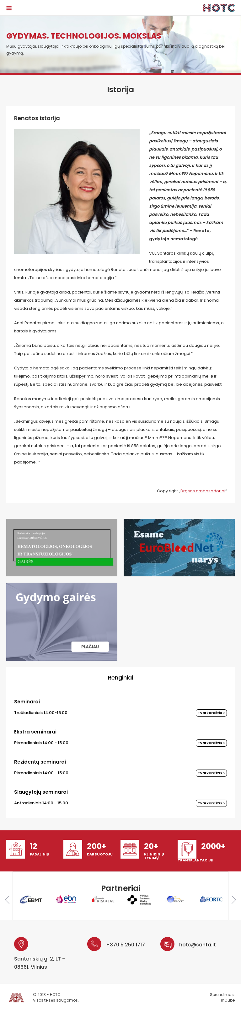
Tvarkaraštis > (211, 712)
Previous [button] (7, 900)
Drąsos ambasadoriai (202, 491)
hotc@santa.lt (197, 944)
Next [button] (234, 900)
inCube (228, 1000)
